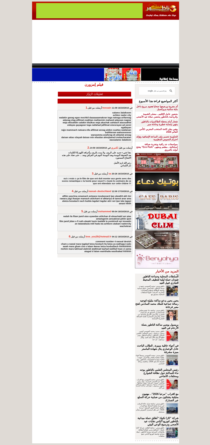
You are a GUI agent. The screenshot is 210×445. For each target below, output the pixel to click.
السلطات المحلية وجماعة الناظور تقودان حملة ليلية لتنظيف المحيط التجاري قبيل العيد (160, 279)
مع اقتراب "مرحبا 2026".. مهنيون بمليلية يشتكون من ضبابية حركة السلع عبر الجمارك (158, 397)
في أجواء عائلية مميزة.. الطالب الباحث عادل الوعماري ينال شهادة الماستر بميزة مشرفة (157, 349)
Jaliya (99, 65)
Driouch (148, 65)
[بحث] (157, 91)
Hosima (135, 65)
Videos (87, 65)
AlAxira (52, 65)
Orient (122, 65)
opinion (61, 65)
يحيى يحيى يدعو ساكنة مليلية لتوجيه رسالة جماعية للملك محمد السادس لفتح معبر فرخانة (156, 303)
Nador (160, 65)
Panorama (73, 65)
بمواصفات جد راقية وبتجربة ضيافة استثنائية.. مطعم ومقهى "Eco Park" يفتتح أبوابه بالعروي (156, 147)
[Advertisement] (105, 41)
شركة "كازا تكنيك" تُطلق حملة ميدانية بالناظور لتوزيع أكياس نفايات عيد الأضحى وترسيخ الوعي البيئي (158, 421)
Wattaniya (111, 65)
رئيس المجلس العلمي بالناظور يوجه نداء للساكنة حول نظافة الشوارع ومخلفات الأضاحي (159, 373)
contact (40, 65)
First (172, 65)
